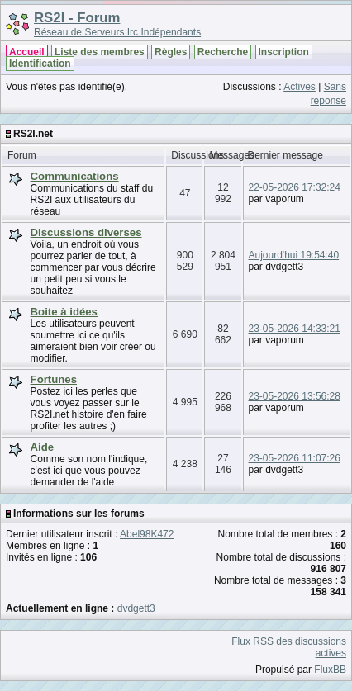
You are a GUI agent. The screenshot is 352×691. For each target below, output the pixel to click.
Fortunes (54, 379)
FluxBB (330, 669)
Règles (171, 52)
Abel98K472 (147, 534)
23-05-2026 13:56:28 (294, 396)
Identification (40, 63)
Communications (75, 176)
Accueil (27, 52)
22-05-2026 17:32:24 (294, 187)
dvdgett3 (136, 608)
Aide (43, 447)
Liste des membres (100, 52)
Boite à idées (64, 311)
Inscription (284, 52)
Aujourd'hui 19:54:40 (294, 255)
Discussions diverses (86, 232)
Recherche (222, 52)
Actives (299, 86)
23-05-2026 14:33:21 (294, 328)
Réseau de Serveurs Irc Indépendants (117, 32)
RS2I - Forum (77, 18)
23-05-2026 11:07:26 (294, 458)
